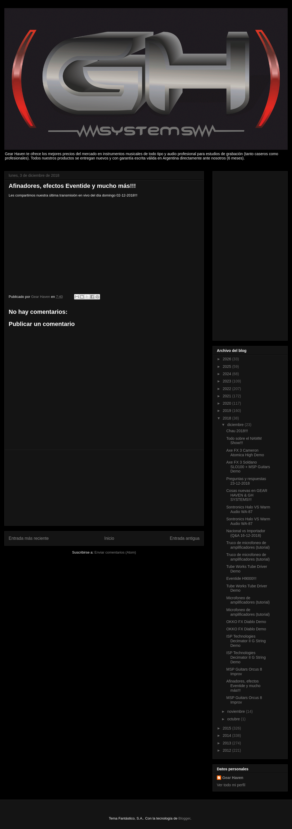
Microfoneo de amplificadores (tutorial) (248, 600)
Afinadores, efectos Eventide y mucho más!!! (243, 686)
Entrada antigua (185, 538)
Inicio (109, 538)
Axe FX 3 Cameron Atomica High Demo (245, 452)
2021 (227, 396)
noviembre (236, 711)
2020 (227, 403)
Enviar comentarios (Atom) (115, 552)
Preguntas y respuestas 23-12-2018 (246, 481)
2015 (227, 728)
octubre (234, 719)
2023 (227, 381)
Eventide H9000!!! (241, 578)
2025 (227, 366)
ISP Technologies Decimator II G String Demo (246, 641)
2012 (227, 750)
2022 (227, 389)
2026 (227, 359)
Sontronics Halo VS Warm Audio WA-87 (248, 509)
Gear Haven (232, 777)
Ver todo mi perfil (231, 785)
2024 (227, 374)
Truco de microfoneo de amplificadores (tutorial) (248, 545)
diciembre (236, 424)
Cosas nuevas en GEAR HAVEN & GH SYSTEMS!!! (246, 495)
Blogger (184, 818)
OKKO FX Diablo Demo (246, 622)
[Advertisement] (104, 487)
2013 (227, 743)
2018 (227, 418)
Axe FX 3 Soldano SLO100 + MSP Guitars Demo (248, 467)
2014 (227, 735)
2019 (227, 410)
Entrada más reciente (29, 538)
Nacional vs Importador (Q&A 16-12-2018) (245, 533)
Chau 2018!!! (237, 431)
